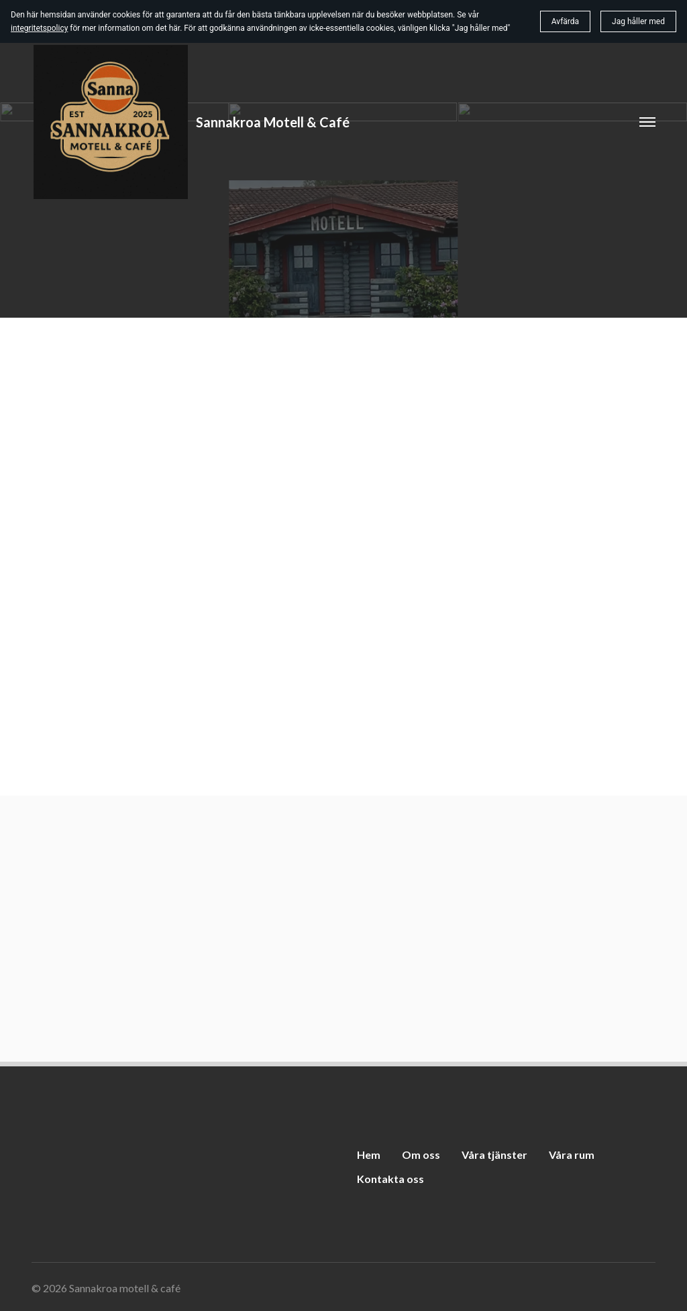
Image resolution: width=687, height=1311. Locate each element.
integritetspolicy (39, 28)
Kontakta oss (390, 1178)
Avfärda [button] (565, 21)
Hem (368, 1154)
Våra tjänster (494, 1154)
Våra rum (571, 1154)
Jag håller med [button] (638, 21)
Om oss (421, 1154)
